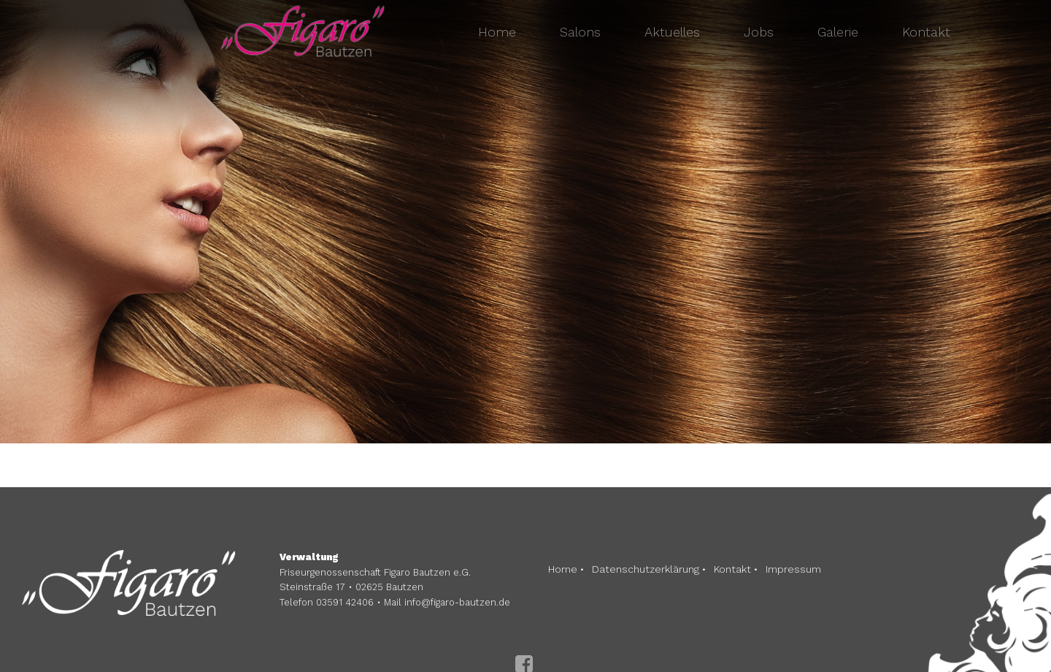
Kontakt (732, 569)
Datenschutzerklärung (645, 569)
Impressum (793, 569)
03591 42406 (345, 602)
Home (562, 569)
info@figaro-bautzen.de (457, 602)
